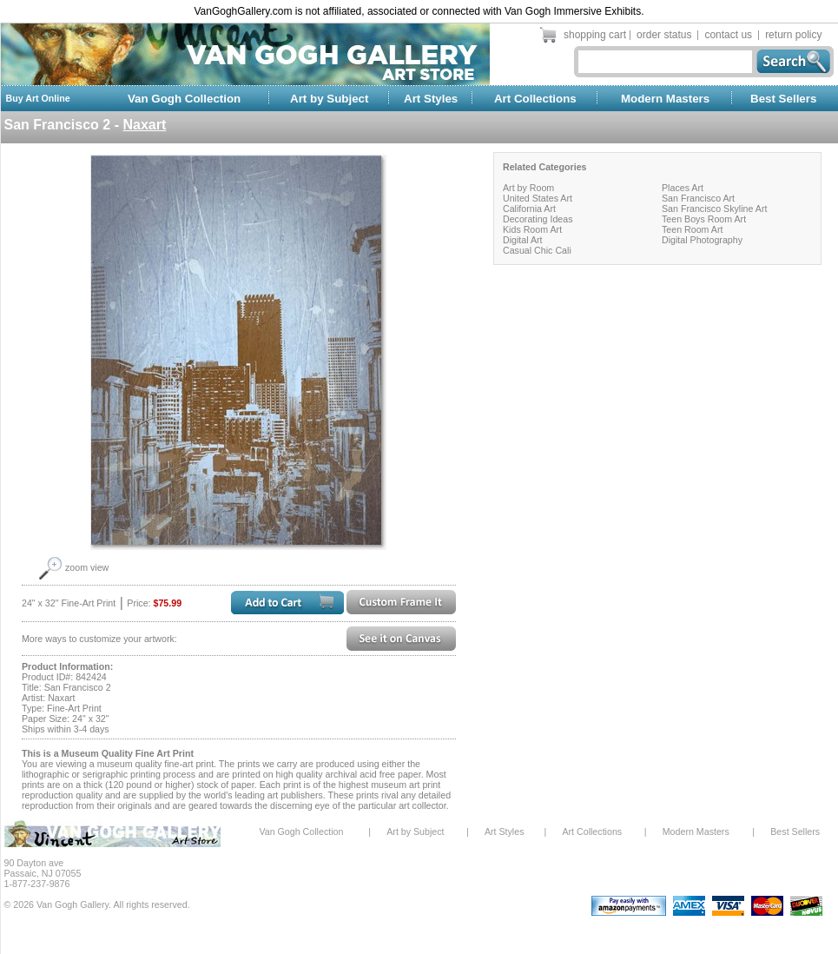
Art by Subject (329, 98)
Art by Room (528, 187)
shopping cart (595, 35)
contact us (728, 35)
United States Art (537, 198)
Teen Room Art (692, 229)
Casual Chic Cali (537, 250)
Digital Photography (702, 240)
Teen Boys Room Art (704, 219)
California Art (529, 208)
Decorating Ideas (538, 219)
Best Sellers (783, 98)
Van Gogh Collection (184, 98)
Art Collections (535, 98)
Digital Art (523, 240)
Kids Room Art (532, 229)
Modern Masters (665, 98)
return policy (793, 35)
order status (664, 35)
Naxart (144, 124)
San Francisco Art (698, 198)
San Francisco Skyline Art (714, 208)
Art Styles (431, 98)
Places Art (682, 187)
